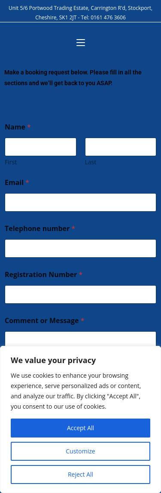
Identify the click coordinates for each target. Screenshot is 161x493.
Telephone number (40, 229)
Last (91, 162)
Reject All (80, 474)
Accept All (80, 428)
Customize (80, 451)
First (11, 162)
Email (17, 183)
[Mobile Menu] (80, 43)
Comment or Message (45, 321)
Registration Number (43, 275)
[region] (80, 419)
